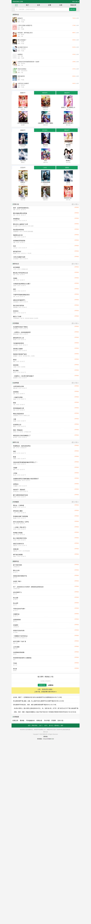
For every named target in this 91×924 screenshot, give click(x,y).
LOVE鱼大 (15, 345)
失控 (14, 246)
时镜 (14, 410)
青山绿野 (15, 603)
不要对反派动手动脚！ (19, 608)
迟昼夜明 (15, 377)
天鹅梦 (15, 467)
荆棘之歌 (15, 551)
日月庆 (14, 540)
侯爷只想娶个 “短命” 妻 (19, 641)
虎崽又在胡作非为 (18, 543)
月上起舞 (15, 226)
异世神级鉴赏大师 (18, 408)
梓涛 (14, 215)
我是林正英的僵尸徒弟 (20, 354)
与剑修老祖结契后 (18, 343)
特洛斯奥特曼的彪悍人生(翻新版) (22, 658)
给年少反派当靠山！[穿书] (21, 522)
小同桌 (15, 473)
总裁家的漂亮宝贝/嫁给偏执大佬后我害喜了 (26, 478)
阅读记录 (73, 5)
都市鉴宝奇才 (17, 251)
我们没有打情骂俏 (18, 305)
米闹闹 (14, 291)
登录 (73, 1)
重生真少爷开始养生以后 (20, 273)
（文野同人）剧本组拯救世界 (22, 332)
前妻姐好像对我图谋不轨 (20, 576)
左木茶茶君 (16, 258)
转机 (14, 451)
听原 (14, 274)
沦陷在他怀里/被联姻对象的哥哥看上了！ (25, 462)
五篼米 (14, 285)
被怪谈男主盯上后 (18, 338)
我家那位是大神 (18, 235)
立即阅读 (76, 207)
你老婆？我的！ (17, 581)
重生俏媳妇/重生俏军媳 (20, 213)
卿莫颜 (14, 253)
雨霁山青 (15, 388)
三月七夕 (15, 247)
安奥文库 (15, 720)
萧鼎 (14, 361)
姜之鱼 (14, 475)
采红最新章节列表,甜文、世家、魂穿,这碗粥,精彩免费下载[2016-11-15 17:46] (34, 704)
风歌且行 (15, 545)
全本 (38, 5)
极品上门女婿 (17, 316)
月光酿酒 (15, 486)
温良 (14, 289)
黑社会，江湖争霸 (18, 505)
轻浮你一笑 (16, 432)
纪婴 (14, 242)
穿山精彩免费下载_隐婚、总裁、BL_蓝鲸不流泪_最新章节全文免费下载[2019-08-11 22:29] (38, 701)
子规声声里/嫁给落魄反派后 (21, 294)
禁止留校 (16, 370)
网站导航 (34, 725)
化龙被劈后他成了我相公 (20, 327)
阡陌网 (53, 720)
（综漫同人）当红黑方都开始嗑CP (23, 376)
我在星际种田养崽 (18, 229)
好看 (49, 5)
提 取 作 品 (42, 685)
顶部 (62, 725)
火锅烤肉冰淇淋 (17, 480)
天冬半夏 (47, 720)
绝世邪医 (16, 365)
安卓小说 (60, 720)
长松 (14, 523)
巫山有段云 (16, 328)
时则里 (14, 464)
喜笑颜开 (15, 356)
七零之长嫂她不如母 (19, 257)
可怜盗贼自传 (30, 720)
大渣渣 (14, 367)
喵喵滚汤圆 (16, 334)
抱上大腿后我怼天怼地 (20, 538)
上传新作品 (50, 685)
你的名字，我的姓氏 (19, 489)
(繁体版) (56, 725)
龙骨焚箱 (16, 392)
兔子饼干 (15, 437)
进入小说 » (75, 204)
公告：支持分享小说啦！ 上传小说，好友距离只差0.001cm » (45, 690)
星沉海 (15, 668)
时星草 (14, 496)
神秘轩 (14, 399)
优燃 (14, 209)
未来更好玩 (16, 415)
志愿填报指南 (17, 619)
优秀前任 (16, 484)
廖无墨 (14, 507)
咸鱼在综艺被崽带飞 (19, 300)
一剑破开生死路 (18, 397)
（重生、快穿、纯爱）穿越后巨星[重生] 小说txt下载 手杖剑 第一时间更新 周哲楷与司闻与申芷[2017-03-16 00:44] (44, 712)
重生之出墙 (16, 570)
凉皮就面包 (16, 302)
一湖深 (14, 237)
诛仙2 (15, 359)
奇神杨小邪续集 (18, 532)
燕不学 (14, 453)
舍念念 (14, 529)
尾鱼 (14, 393)
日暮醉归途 (16, 614)
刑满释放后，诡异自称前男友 (22, 446)
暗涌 (14, 457)
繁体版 (22, 720)
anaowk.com (17, 1)
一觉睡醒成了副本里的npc (20, 636)
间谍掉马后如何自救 (18, 630)
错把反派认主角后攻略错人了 (22, 435)
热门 (27, 5)
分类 (60, 5)
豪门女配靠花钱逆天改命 (20, 495)
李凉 (14, 534)
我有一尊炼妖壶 (18, 430)
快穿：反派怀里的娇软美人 (21, 208)
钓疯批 (15, 278)
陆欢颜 (14, 518)
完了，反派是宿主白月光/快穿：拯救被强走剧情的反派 (28, 587)
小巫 (14, 404)
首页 (16, 5)
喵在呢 (14, 339)
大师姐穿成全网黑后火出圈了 (22, 283)
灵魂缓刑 (15, 625)
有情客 (14, 421)
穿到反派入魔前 (18, 511)
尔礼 (14, 296)
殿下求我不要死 (17, 565)
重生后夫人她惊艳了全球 (20, 224)
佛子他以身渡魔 (18, 554)
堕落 (14, 403)
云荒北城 (15, 220)
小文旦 (14, 269)
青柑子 (14, 556)
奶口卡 (14, 372)
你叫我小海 (16, 491)
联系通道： (45, 739)
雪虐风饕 (15, 307)
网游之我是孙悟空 (18, 413)
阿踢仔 (14, 312)
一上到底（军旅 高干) (19, 527)
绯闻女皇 (39, 720)
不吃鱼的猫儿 (16, 318)
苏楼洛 (14, 458)
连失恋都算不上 (17, 592)
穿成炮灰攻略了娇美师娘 (20, 516)
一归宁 (14, 512)
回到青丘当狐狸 (18, 348)
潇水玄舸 (15, 350)
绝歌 (14, 280)
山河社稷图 (16, 647)
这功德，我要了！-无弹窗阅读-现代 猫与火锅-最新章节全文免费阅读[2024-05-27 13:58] (37, 697)
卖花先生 (16, 311)
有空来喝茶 (16, 267)
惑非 (14, 447)
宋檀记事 (16, 549)
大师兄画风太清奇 (18, 386)
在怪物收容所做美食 (19, 240)
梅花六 (14, 426)
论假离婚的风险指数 (18, 652)
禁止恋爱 (15, 597)
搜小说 (77, 1)
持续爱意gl (16, 218)
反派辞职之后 (17, 424)
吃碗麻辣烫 (16, 231)
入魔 (14, 419)
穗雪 (14, 469)
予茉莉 (15, 663)
